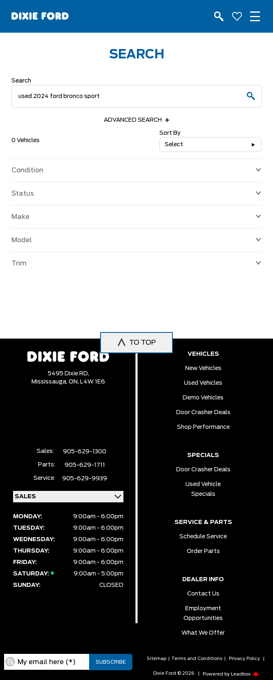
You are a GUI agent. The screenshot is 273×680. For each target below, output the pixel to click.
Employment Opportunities (203, 613)
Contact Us (203, 594)
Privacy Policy (244, 658)
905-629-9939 (84, 479)
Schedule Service (203, 537)
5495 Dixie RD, (68, 374)
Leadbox (245, 674)
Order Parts (203, 551)
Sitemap (156, 658)
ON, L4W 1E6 (87, 382)
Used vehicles (203, 383)
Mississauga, (50, 382)
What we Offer (203, 633)
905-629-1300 (84, 452)
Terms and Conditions (196, 658)
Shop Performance (203, 427)
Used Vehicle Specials (203, 489)
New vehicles (203, 368)
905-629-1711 (85, 465)
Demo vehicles (203, 398)
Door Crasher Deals (203, 412)
